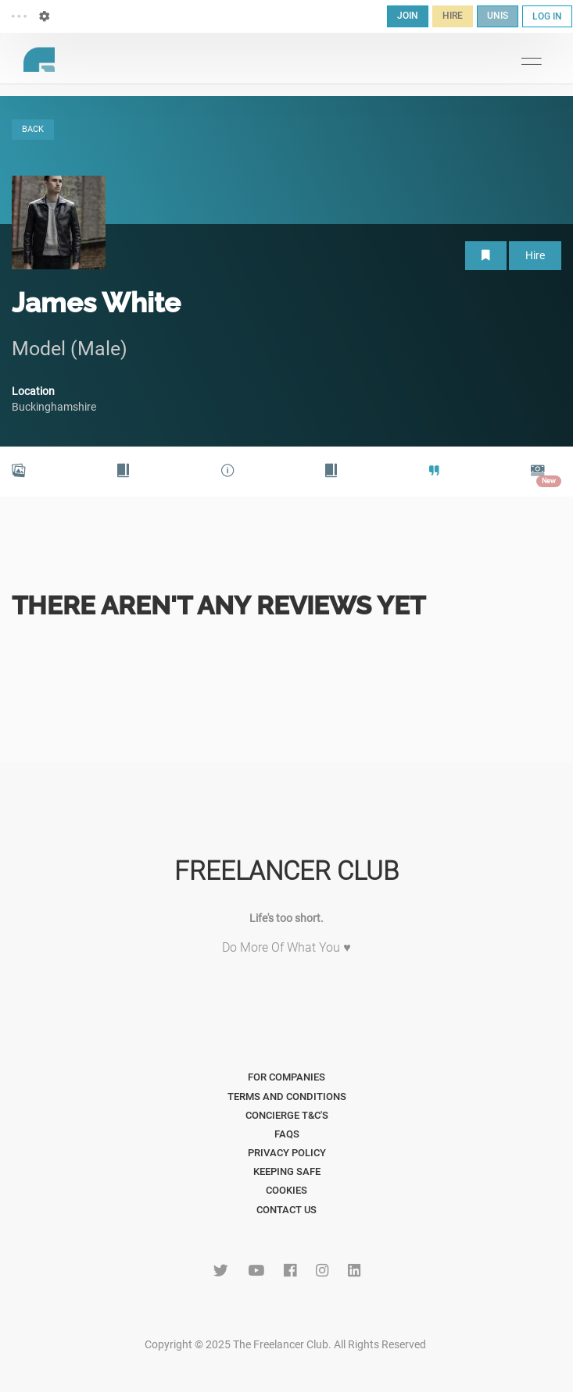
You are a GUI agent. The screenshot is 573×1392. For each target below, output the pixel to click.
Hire (535, 255)
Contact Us (286, 1210)
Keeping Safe (287, 1171)
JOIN (407, 15)
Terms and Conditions (286, 1096)
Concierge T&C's (286, 1115)
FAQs (286, 1134)
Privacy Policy (287, 1153)
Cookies (286, 1190)
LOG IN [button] (547, 16)
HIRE (452, 15)
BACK (33, 129)
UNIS (497, 15)
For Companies (286, 1077)
